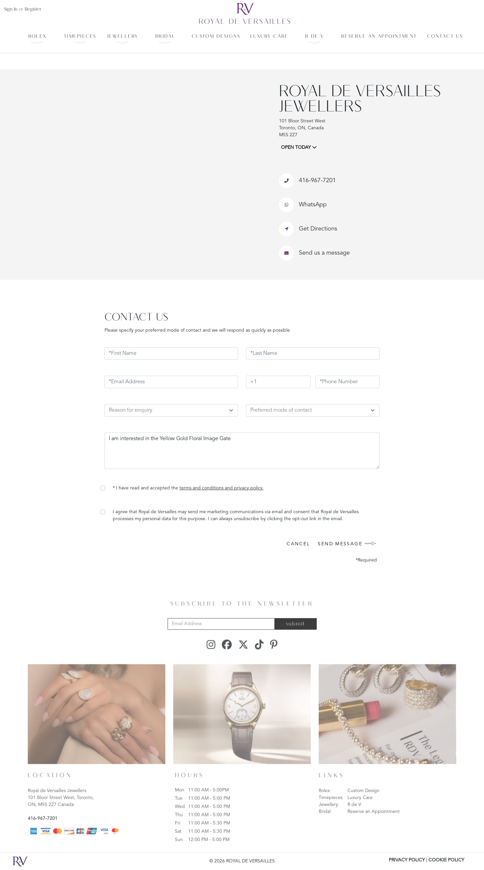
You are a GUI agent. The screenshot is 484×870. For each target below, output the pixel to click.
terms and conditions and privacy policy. (221, 488)
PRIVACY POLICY (407, 860)
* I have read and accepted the (188, 488)
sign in (11, 9)
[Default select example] (313, 410)
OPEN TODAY (299, 147)
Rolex (324, 801)
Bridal (325, 822)
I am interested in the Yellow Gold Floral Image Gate (242, 451)
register (33, 9)
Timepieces (331, 808)
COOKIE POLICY (446, 860)
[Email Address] (221, 635)
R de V (354, 815)
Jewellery (328, 815)
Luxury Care (360, 808)
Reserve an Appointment (373, 822)
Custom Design (363, 801)
